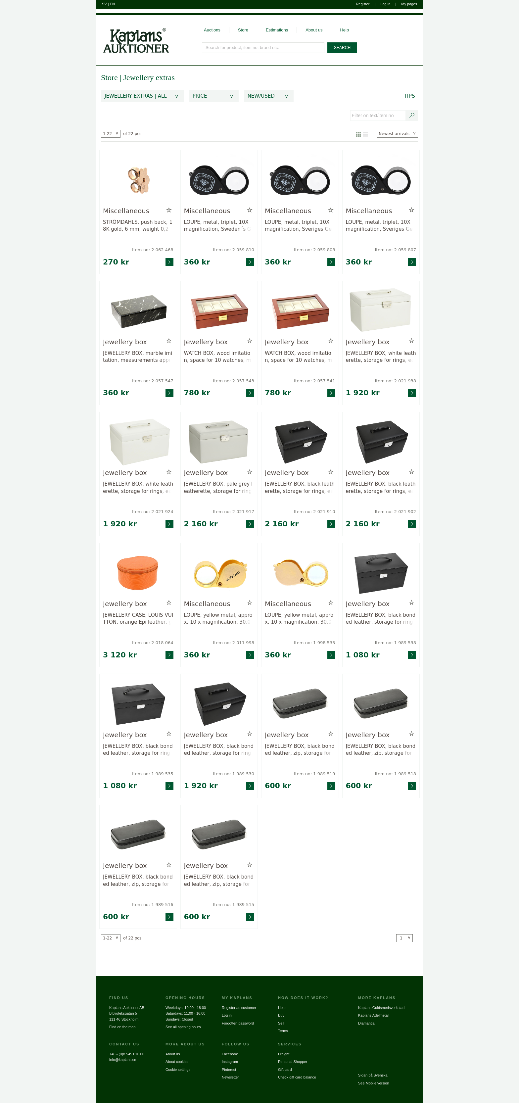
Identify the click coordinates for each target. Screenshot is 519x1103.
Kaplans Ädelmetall (373, 1015)
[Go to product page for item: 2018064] (138, 573)
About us (314, 29)
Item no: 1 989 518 (395, 773)
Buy (281, 1015)
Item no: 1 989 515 (233, 904)
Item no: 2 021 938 (395, 380)
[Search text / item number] (412, 115)
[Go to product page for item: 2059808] (300, 180)
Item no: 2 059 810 (233, 249)
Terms (283, 1031)
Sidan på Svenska (373, 1075)
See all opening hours (183, 1027)
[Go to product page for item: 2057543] (219, 310)
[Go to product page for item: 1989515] (219, 834)
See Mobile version (373, 1083)
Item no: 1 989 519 (314, 773)
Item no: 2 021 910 (314, 511)
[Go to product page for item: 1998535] (300, 573)
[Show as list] (365, 133)
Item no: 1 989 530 (233, 773)
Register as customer (239, 1008)
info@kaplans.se (122, 1060)
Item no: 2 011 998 (233, 642)
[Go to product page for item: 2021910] (300, 441)
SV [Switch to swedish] (104, 4)
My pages (409, 4)
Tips (409, 96)
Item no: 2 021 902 (395, 511)
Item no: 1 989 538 (395, 642)
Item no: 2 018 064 (152, 642)
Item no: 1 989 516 (152, 904)
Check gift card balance (297, 1077)
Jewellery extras (148, 77)
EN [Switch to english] (112, 4)
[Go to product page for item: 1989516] (138, 834)
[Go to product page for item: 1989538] (381, 573)
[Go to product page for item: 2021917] (219, 441)
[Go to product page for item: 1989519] (300, 703)
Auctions (212, 29)
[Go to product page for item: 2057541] (300, 310)
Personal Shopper (292, 1062)
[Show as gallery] (358, 133)
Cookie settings (177, 1070)
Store (243, 29)
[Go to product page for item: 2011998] (219, 573)
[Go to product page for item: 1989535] (138, 703)
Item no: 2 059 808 (314, 249)
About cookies (176, 1062)
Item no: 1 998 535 (314, 642)
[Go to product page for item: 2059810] (219, 180)
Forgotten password (238, 1023)
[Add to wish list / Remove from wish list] (169, 210)
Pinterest (229, 1070)
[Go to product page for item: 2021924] (138, 441)
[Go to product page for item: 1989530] (219, 703)
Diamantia (366, 1023)
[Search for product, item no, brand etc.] (263, 48)
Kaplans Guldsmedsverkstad (381, 1008)
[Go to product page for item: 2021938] (381, 310)
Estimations (277, 29)
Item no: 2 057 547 (152, 380)
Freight (283, 1054)
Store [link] (109, 77)
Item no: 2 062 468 (152, 249)
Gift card (285, 1070)
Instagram (230, 1062)
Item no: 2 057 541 (314, 380)
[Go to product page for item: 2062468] (138, 180)
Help (344, 29)
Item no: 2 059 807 (395, 249)
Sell (281, 1023)
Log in (385, 4)
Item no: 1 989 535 (152, 773)
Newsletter (230, 1077)
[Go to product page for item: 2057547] (138, 310)
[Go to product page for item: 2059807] (381, 180)
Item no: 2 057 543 (233, 380)
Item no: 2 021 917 (233, 511)
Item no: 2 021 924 (152, 511)
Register (362, 4)
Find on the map (122, 1027)
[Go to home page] (132, 34)
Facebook (230, 1054)
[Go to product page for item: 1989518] (381, 703)
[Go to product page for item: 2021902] (381, 441)
